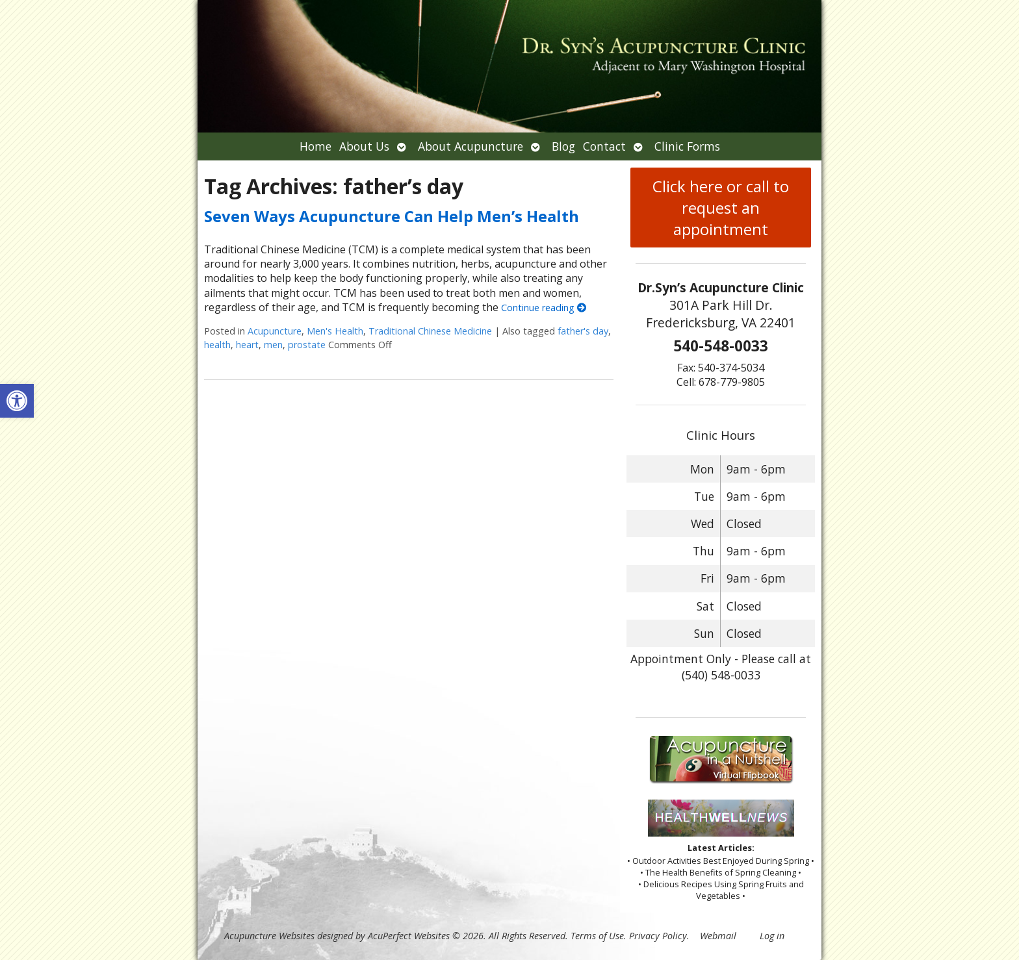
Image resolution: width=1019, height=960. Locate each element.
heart (247, 344)
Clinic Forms (687, 146)
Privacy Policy (658, 935)
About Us (364, 146)
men (273, 344)
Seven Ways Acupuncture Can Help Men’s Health (391, 216)
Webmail (718, 935)
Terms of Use (597, 935)
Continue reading (543, 307)
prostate (307, 344)
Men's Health (335, 331)
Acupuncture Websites (269, 935)
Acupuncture (275, 331)
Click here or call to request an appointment (720, 207)
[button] (17, 401)
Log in (772, 935)
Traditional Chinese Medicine (430, 331)
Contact (604, 146)
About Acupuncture (470, 146)
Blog (563, 146)
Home (315, 146)
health (217, 344)
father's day (583, 331)
